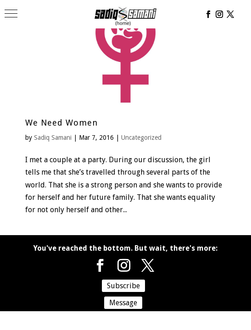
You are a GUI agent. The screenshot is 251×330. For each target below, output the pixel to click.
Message (123, 302)
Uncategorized (141, 137)
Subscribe (123, 285)
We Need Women (61, 122)
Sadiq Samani (53, 137)
